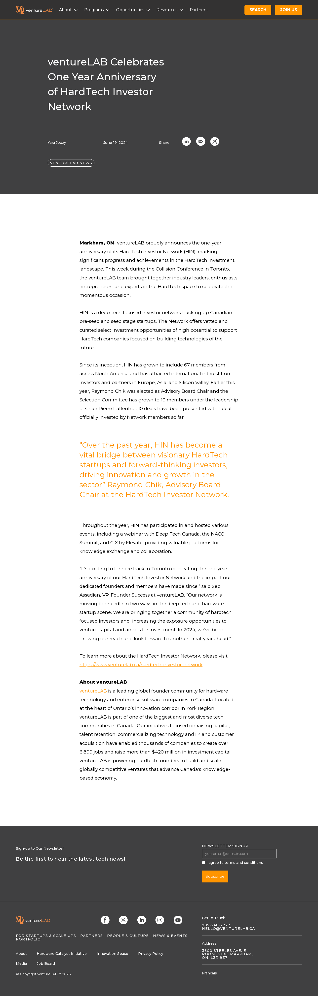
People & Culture (128, 935)
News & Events (170, 935)
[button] (69, 10)
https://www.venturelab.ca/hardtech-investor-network (141, 664)
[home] (37, 10)
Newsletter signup (225, 846)
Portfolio (28, 939)
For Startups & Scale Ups (46, 935)
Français (209, 973)
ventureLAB (93, 691)
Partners (91, 935)
